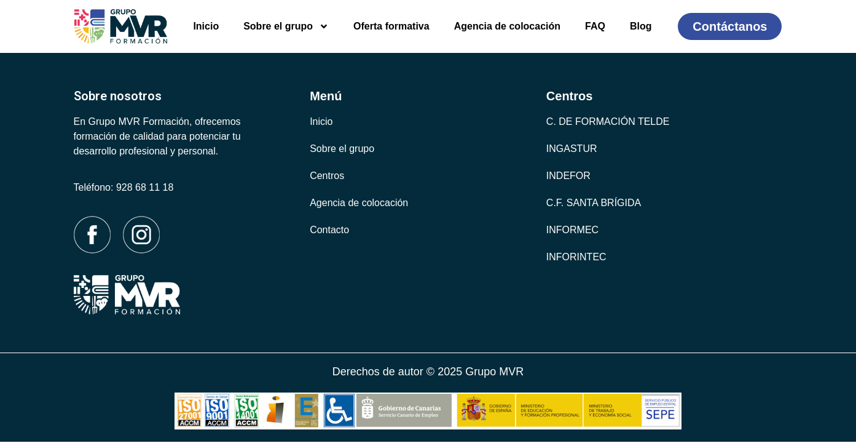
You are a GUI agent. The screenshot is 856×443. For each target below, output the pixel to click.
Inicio (206, 26)
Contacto (329, 230)
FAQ (595, 26)
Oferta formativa (391, 26)
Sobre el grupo (286, 26)
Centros (327, 175)
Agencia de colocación (507, 26)
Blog (641, 26)
